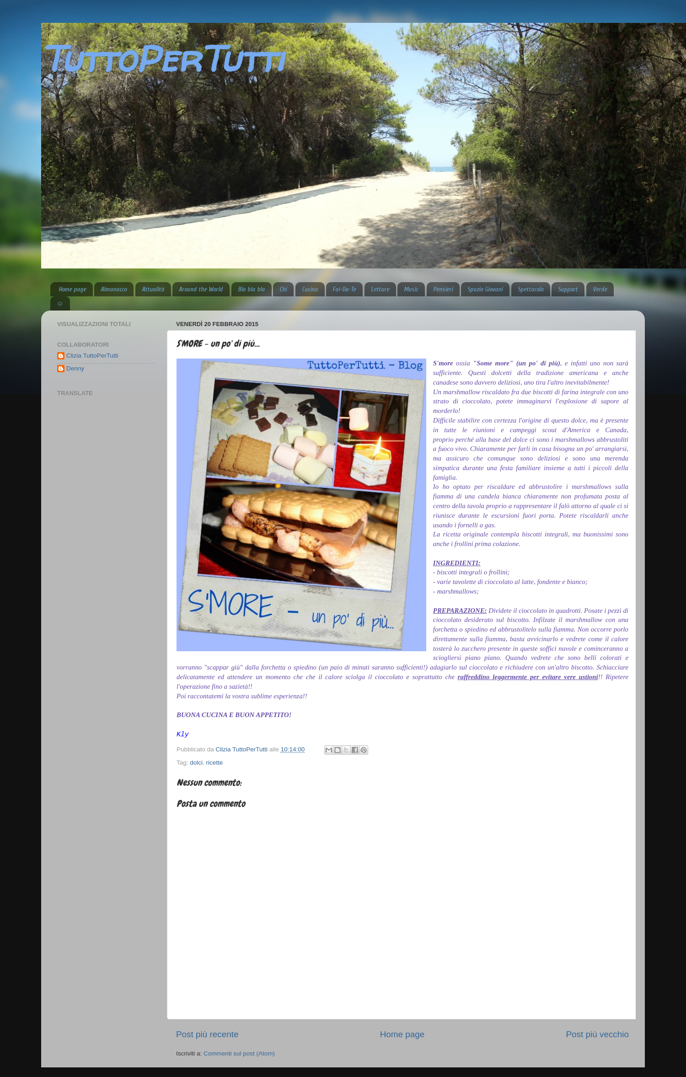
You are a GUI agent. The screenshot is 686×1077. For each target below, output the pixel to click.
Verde (600, 289)
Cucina (310, 289)
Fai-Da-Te (344, 289)
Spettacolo (530, 289)
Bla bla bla (251, 289)
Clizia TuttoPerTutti (92, 355)
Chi (283, 289)
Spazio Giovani (485, 289)
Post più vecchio (597, 1034)
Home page (72, 289)
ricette (214, 762)
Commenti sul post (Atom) (239, 1053)
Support (568, 289)
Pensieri (443, 289)
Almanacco (114, 289)
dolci (196, 762)
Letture (380, 289)
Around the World (201, 289)
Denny (75, 368)
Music (411, 289)
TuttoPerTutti (162, 58)
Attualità (153, 289)
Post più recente (207, 1034)
